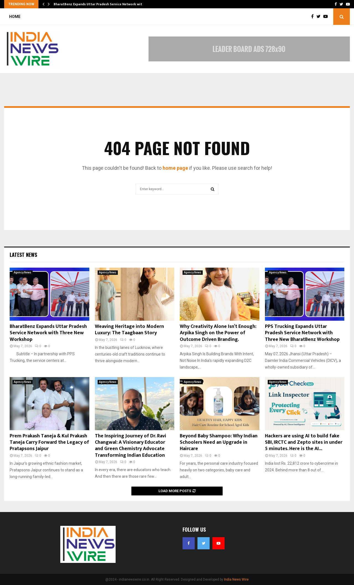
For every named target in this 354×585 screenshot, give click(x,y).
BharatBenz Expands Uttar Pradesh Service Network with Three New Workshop (48, 333)
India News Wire (236, 579)
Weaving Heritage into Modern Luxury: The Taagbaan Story (129, 329)
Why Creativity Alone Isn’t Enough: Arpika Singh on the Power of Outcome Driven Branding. (218, 333)
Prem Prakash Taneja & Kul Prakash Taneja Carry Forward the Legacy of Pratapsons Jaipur (49, 442)
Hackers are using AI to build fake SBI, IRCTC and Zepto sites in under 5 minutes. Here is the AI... (303, 442)
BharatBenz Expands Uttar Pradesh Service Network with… (100, 4)
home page (175, 168)
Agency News (22, 272)
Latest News (23, 254)
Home (14, 16)
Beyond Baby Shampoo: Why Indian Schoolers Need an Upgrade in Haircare (218, 442)
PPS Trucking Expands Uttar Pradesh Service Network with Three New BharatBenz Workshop (302, 333)
